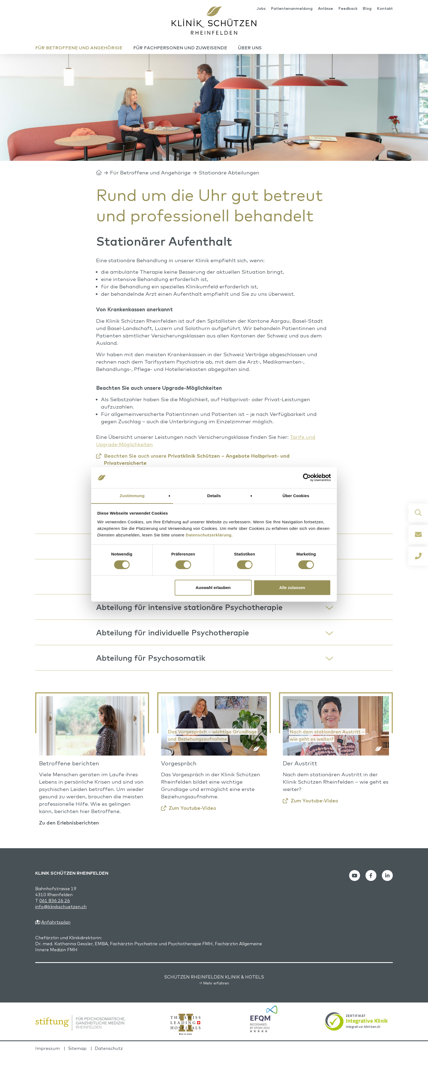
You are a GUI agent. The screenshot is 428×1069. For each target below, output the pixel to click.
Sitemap (77, 1062)
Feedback (347, 8)
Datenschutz (109, 1062)
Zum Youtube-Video (194, 821)
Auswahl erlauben (213, 587)
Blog (367, 8)
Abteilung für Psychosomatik (153, 670)
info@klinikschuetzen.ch (61, 920)
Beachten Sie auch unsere (200, 465)
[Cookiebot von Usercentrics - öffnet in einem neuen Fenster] (307, 477)
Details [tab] (214, 495)
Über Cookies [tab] (296, 495)
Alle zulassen (292, 587)
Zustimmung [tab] (132, 495)
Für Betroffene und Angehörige (150, 178)
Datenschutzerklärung (208, 535)
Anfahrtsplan (55, 935)
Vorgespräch (179, 776)
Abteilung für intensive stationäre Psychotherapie (194, 617)
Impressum (47, 1062)
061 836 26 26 (54, 914)
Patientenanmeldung (292, 8)
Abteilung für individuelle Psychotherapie (176, 643)
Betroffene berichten (69, 776)
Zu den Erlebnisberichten (71, 836)
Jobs (261, 8)
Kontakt (385, 8)
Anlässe (325, 8)
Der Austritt (300, 776)
